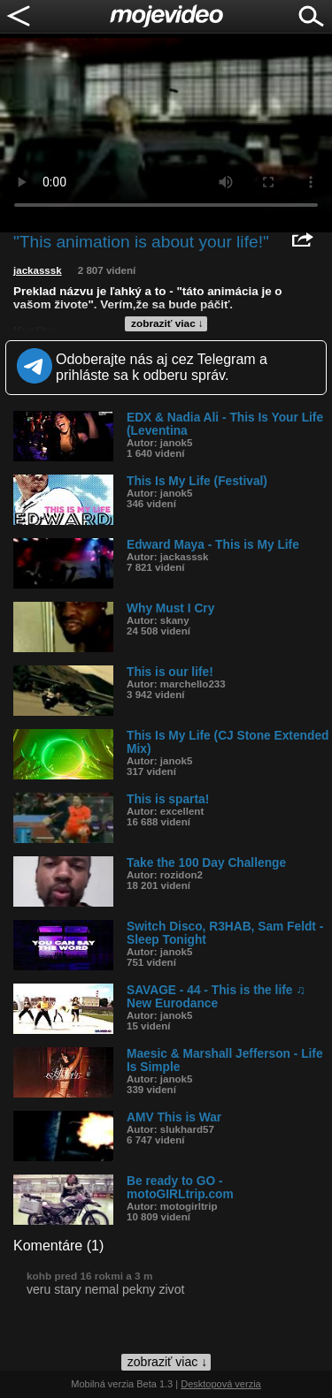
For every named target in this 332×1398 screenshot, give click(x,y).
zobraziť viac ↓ (167, 323)
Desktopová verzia (221, 1384)
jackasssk (37, 270)
